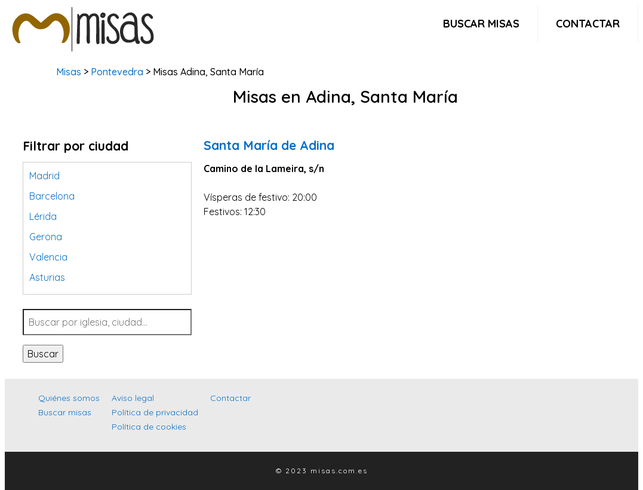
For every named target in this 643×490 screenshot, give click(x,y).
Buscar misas (481, 23)
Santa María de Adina (269, 145)
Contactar (588, 23)
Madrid (44, 176)
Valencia (48, 257)
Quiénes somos (69, 398)
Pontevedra (117, 72)
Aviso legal (133, 398)
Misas (68, 72)
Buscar (43, 354)
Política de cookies (149, 426)
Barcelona (52, 196)
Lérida (43, 216)
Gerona (45, 237)
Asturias (47, 277)
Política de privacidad (155, 412)
